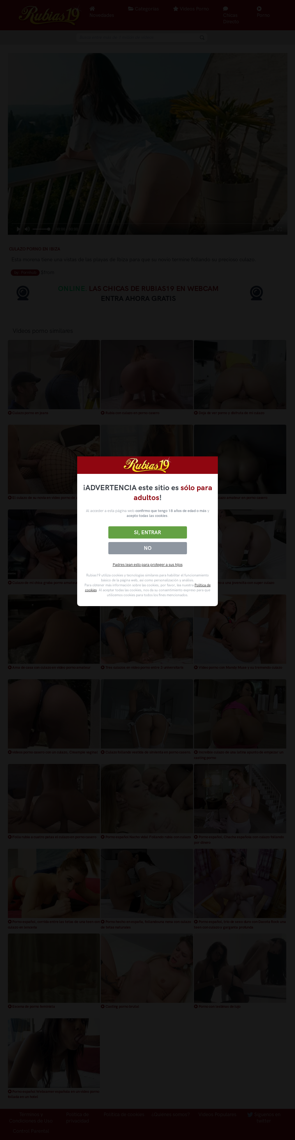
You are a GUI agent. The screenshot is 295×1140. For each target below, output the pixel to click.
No (147, 548)
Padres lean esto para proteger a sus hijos (148, 564)
